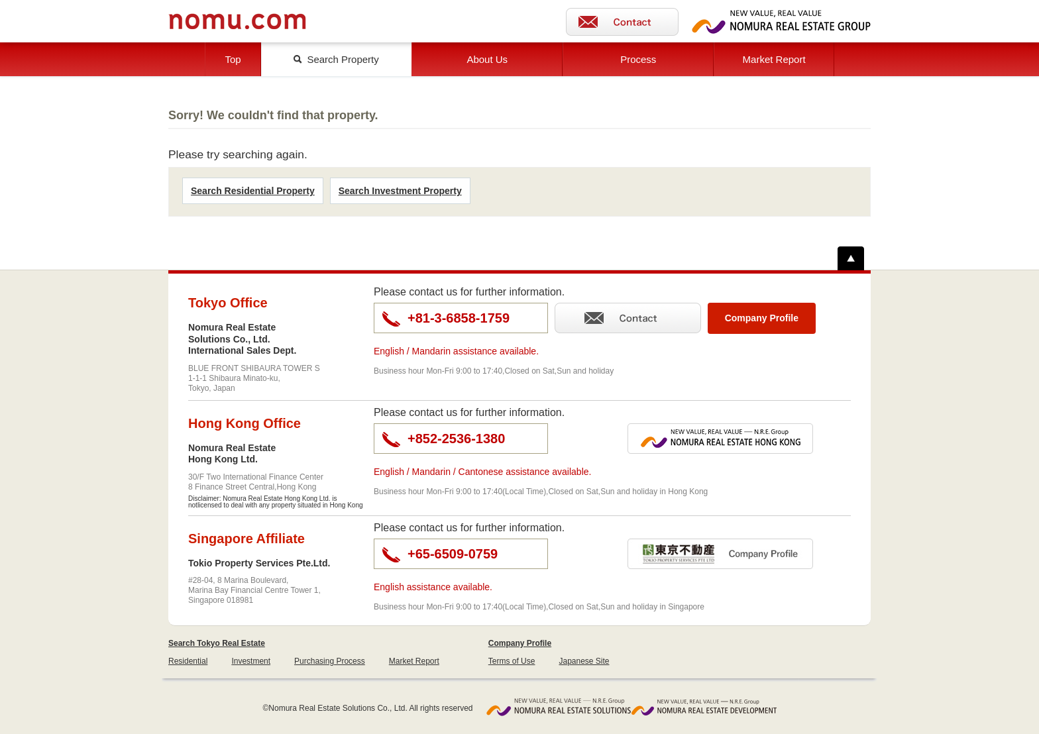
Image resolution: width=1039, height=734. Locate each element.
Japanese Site (584, 661)
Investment (250, 661)
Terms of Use (511, 661)
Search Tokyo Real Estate (216, 643)
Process (638, 59)
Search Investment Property (400, 190)
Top (233, 59)
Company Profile (519, 643)
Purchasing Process (329, 661)
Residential (187, 661)
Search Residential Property (253, 190)
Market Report (774, 59)
